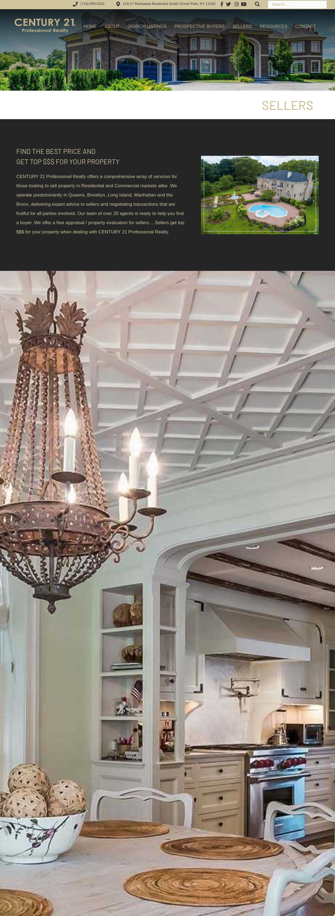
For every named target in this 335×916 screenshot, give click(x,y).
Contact (305, 26)
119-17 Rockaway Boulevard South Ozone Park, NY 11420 (164, 4)
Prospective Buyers (199, 26)
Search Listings (147, 26)
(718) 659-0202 (88, 4)
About (112, 26)
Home (90, 26)
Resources (273, 26)
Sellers (242, 26)
